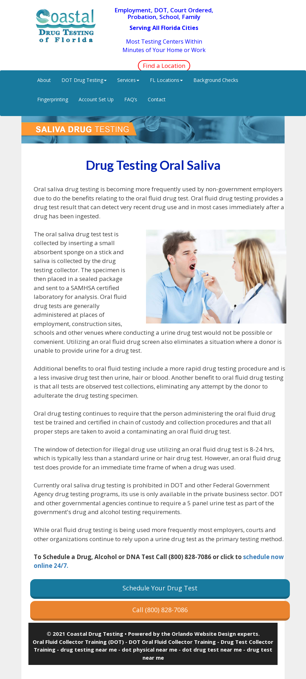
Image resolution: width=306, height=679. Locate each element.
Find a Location (164, 66)
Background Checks (215, 80)
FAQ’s (130, 99)
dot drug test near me (212, 649)
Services (128, 80)
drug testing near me (88, 649)
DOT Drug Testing (84, 80)
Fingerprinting (52, 99)
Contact (157, 99)
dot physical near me (149, 649)
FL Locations (166, 80)
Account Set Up (96, 99)
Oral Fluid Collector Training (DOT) (78, 641)
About (44, 80)
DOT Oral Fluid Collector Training (172, 641)
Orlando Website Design (204, 633)
